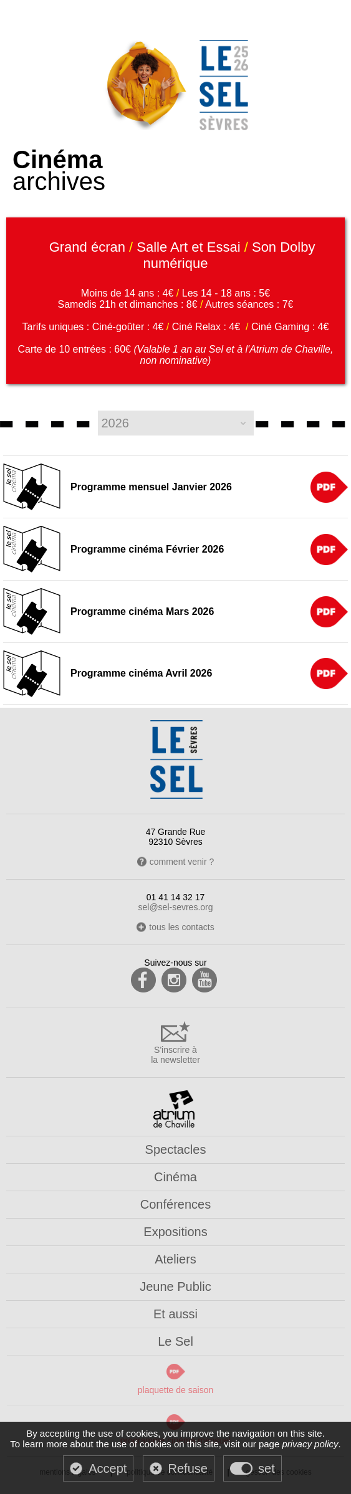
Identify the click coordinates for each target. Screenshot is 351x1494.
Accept (108, 1468)
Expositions (175, 1232)
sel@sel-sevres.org (175, 907)
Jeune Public (175, 1286)
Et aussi (175, 1314)
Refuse (188, 1468)
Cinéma (175, 1177)
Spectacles (175, 1149)
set (266, 1468)
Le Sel (175, 1341)
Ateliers (175, 1259)
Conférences (175, 1204)
